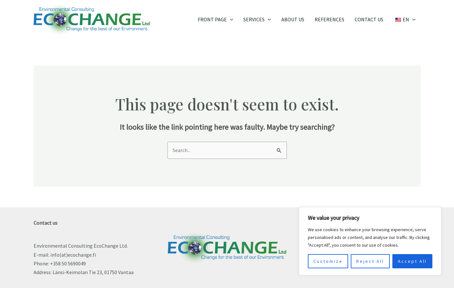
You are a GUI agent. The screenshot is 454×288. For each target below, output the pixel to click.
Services (257, 19)
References (329, 19)
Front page (215, 19)
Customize (328, 261)
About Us (292, 19)
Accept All (412, 261)
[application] (230, 19)
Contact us (369, 19)
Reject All (370, 261)
